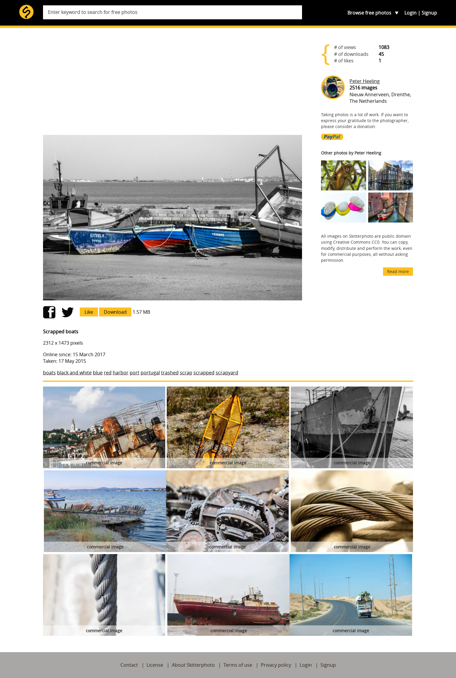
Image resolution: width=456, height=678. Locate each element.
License (155, 665)
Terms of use (237, 665)
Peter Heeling (364, 81)
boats (49, 372)
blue (98, 372)
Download (115, 312)
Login (410, 13)
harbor (120, 372)
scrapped (204, 372)
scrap (186, 372)
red (108, 372)
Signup (429, 13)
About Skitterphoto (193, 665)
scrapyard (227, 372)
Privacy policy (276, 665)
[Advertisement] (172, 83)
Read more (398, 271)
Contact (129, 665)
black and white (74, 372)
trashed (170, 372)
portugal (150, 372)
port (134, 372)
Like (89, 312)
